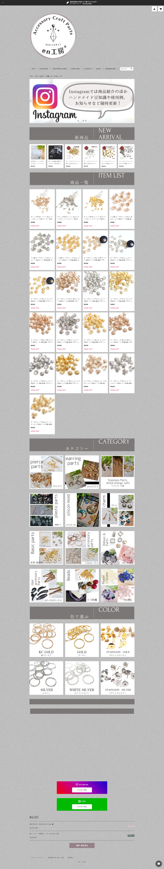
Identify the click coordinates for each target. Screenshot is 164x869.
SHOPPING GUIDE (60, 69)
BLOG (98, 69)
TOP (33, 69)
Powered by (82, 865)
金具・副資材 (39, 76)
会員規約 (70, 857)
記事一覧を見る (82, 845)
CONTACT (88, 69)
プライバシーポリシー (38, 857)
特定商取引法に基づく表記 (56, 857)
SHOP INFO (75, 69)
